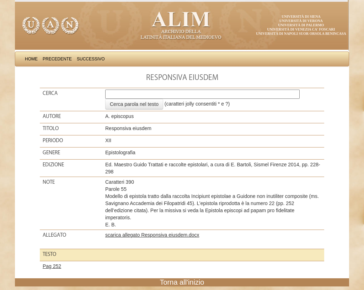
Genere (51, 152)
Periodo (53, 140)
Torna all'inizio (182, 282)
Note (49, 181)
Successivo (91, 59)
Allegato (54, 234)
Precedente (57, 59)
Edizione (53, 164)
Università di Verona (301, 21)
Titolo (51, 128)
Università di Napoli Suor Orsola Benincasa (301, 34)
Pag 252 (52, 266)
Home (31, 59)
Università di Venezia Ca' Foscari (301, 29)
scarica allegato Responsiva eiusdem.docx (152, 235)
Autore (52, 116)
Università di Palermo (301, 25)
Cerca (50, 93)
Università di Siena (301, 16)
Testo (49, 254)
